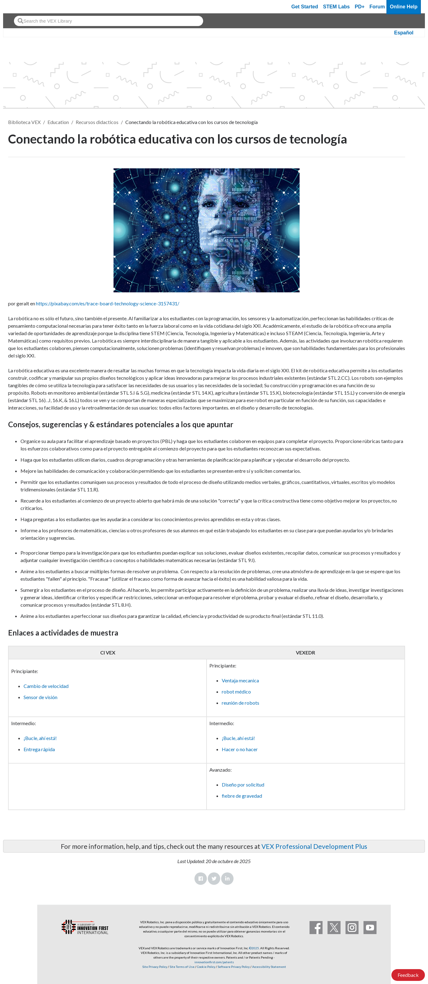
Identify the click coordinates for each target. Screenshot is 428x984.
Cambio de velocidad (46, 686)
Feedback (408, 975)
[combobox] (108, 21)
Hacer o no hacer (240, 749)
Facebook (200, 878)
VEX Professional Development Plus (314, 846)
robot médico (236, 691)
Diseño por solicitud (243, 784)
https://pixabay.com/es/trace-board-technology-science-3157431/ (107, 303)
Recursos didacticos (97, 122)
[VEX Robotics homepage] (20, 6)
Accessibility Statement (269, 966)
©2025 (254, 948)
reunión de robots (240, 703)
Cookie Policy (206, 966)
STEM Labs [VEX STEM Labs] (336, 6)
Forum (377, 6)
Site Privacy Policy (154, 966)
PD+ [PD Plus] (360, 6)
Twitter (214, 878)
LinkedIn (227, 878)
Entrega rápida (39, 749)
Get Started (304, 6)
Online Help (403, 6)
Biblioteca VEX (24, 122)
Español (403, 32)
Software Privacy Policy (234, 966)
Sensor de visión (40, 697)
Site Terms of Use (181, 966)
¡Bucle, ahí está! (40, 738)
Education (58, 122)
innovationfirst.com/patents (214, 962)
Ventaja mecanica (240, 680)
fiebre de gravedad (242, 796)
